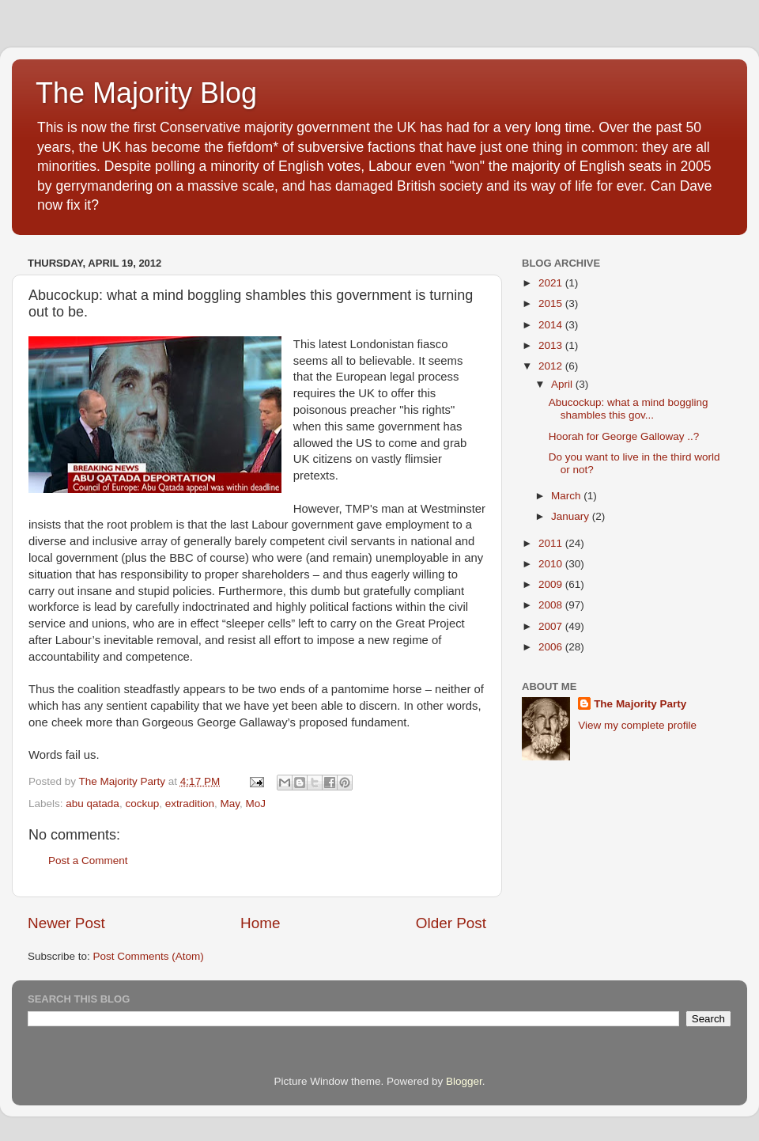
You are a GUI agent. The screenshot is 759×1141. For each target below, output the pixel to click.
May (230, 803)
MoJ (256, 803)
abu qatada (92, 803)
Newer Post (66, 923)
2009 (551, 584)
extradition (189, 803)
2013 (551, 345)
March (567, 496)
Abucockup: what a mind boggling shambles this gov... (628, 408)
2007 (551, 626)
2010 (551, 564)
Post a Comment (88, 860)
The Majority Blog (146, 93)
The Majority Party (640, 704)
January (571, 516)
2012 (551, 366)
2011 (551, 543)
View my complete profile (637, 725)
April (563, 384)
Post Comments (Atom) (148, 956)
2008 (551, 605)
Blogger (464, 1081)
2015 (551, 303)
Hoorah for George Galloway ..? (624, 436)
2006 (551, 647)
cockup (142, 803)
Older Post (451, 923)
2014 (551, 325)
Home (260, 923)
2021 (551, 283)
